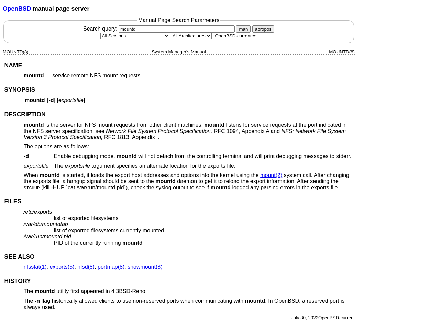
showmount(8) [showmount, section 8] (145, 267)
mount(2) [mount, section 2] (271, 175)
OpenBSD (17, 8)
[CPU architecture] (191, 36)
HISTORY (17, 281)
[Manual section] (134, 36)
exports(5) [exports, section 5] (62, 267)
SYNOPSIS (19, 89)
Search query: (159, 29)
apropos (263, 29)
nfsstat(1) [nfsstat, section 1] (35, 267)
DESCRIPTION (24, 114)
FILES (12, 201)
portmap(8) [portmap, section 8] (111, 267)
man (243, 29)
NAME (13, 65)
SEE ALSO (19, 256)
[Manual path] (235, 36)
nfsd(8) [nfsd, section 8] (86, 267)
